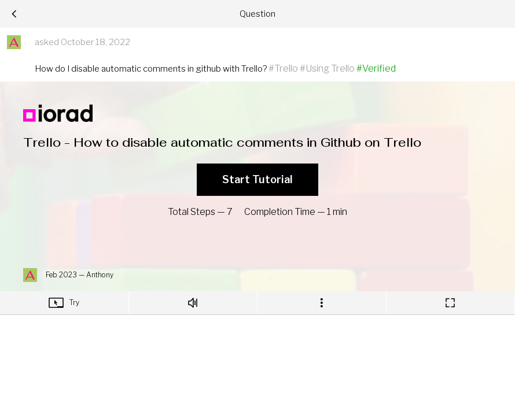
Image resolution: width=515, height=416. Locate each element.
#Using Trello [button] (327, 68)
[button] (14, 42)
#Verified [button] (376, 68)
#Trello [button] (283, 68)
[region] (258, 194)
